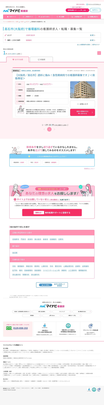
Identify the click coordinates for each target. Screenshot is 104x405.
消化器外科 (35, 274)
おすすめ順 (18, 59)
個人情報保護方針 (45, 388)
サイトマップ (62, 311)
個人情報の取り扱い (82, 311)
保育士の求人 (36, 375)
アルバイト (73, 350)
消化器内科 (16, 274)
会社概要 (13, 388)
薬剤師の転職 (89, 373)
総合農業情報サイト (27, 365)
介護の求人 (52, 375)
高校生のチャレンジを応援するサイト (36, 364)
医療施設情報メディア (90, 365)
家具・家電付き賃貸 (23, 367)
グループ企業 (37, 388)
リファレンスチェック (64, 381)
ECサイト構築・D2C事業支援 (51, 365)
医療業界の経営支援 (61, 375)
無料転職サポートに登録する (52, 212)
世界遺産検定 (17, 365)
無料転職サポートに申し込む (77, 10)
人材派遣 (5, 373)
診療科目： (50, 162)
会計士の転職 (63, 373)
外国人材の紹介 (72, 375)
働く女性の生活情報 (76, 364)
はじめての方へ (45, 16)
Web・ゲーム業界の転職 (15, 373)
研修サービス (6, 381)
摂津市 (30, 239)
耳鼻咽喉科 (28, 270)
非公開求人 (13, 54)
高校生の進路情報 (7, 358)
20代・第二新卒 (26, 373)
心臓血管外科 (68, 266)
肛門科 (14, 270)
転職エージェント (42, 373)
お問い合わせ (52, 315)
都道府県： (19, 162)
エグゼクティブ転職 (53, 373)
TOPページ (12, 16)
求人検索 (61, 16)
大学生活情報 (66, 364)
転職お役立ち (94, 16)
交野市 (60, 239)
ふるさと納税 (63, 365)
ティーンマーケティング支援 (54, 364)
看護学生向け (24, 350)
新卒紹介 (34, 373)
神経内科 (29, 266)
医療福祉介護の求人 (48, 352)
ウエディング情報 (8, 365)
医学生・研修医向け (34, 350)
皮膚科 (77, 266)
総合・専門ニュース (20, 364)
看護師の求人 (7, 375)
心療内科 (44, 266)
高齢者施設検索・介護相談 (57, 367)
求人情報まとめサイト (8, 364)
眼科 (21, 270)
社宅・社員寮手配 (53, 381)
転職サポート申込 (72, 315)
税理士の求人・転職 (73, 373)
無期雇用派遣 (44, 375)
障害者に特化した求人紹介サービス (12, 352)
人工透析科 (72, 270)
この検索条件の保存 (83, 44)
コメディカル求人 (16, 375)
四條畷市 (53, 239)
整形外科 (58, 266)
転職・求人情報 (44, 350)
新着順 (41, 59)
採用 (32, 388)
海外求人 (52, 350)
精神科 (37, 266)
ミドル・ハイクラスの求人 (62, 350)
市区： (34, 162)
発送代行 (27, 381)
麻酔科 (64, 270)
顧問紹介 (82, 373)
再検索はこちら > (89, 168)
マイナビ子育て (38, 365)
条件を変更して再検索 (52, 285)
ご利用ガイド (29, 16)
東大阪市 (37, 239)
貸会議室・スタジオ (42, 381)
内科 (14, 266)
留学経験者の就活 (14, 350)
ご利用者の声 (78, 16)
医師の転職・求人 (27, 375)
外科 (51, 266)
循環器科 (21, 266)
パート (79, 350)
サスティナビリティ (26, 388)
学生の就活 (5, 350)
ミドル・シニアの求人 (88, 350)
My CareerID (81, 365)
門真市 (23, 239)
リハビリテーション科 (51, 270)
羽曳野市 (15, 239)
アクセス (18, 388)
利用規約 (32, 315)
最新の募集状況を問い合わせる (83, 112)
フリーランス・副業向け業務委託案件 (32, 352)
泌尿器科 (85, 266)
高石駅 (14, 252)
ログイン (95, 10)
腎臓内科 (26, 274)
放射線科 (37, 270)
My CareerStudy (72, 365)
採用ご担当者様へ (80, 4)
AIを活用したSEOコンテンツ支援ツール (40, 367)
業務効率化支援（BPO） (17, 381)
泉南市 (45, 239)
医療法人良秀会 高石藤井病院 (30, 70)
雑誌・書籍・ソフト (87, 364)
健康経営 (33, 381)
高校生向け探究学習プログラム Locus (23, 358)
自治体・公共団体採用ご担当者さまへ (21, 311)
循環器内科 (82, 270)
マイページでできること (94, 4)
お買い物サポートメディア (10, 367)
